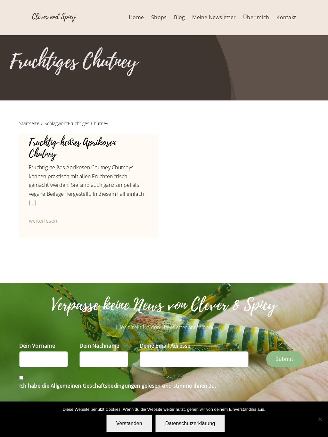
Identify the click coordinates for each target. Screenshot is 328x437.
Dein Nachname (99, 345)
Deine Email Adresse (165, 345)
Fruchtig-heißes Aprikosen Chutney (72, 148)
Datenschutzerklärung (190, 423)
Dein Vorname (37, 345)
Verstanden (129, 423)
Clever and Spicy (54, 17)
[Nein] (320, 419)
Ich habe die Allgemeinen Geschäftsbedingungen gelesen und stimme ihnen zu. (117, 385)
